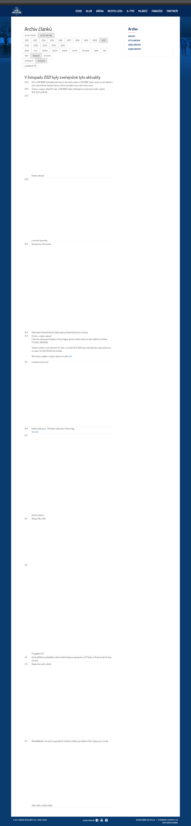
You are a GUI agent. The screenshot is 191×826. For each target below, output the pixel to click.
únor (36, 50)
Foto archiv (134, 40)
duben (54, 50)
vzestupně (29, 60)
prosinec (47, 55)
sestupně (41, 60)
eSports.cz (173, 820)
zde (70, 356)
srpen (96, 50)
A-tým (130, 11)
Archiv (131, 36)
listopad (36, 55)
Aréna (100, 11)
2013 (35, 40)
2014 (43, 40)
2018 (77, 40)
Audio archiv (134, 49)
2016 (60, 40)
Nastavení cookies (170, 823)
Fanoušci (157, 11)
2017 (69, 40)
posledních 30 (30, 65)
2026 (62, 45)
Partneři (172, 11)
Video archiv (134, 45)
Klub (89, 11)
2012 (27, 40)
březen (45, 50)
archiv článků (30, 35)
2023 (36, 45)
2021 (104, 40)
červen (75, 50)
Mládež (142, 11)
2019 (86, 40)
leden (27, 50)
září (104, 50)
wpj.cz (152, 820)
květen (65, 50)
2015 (52, 40)
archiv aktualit (46, 35)
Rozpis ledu (115, 11)
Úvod (79, 11)
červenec (85, 50)
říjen (26, 55)
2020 (95, 40)
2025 (53, 45)
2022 (27, 45)
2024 (45, 45)
